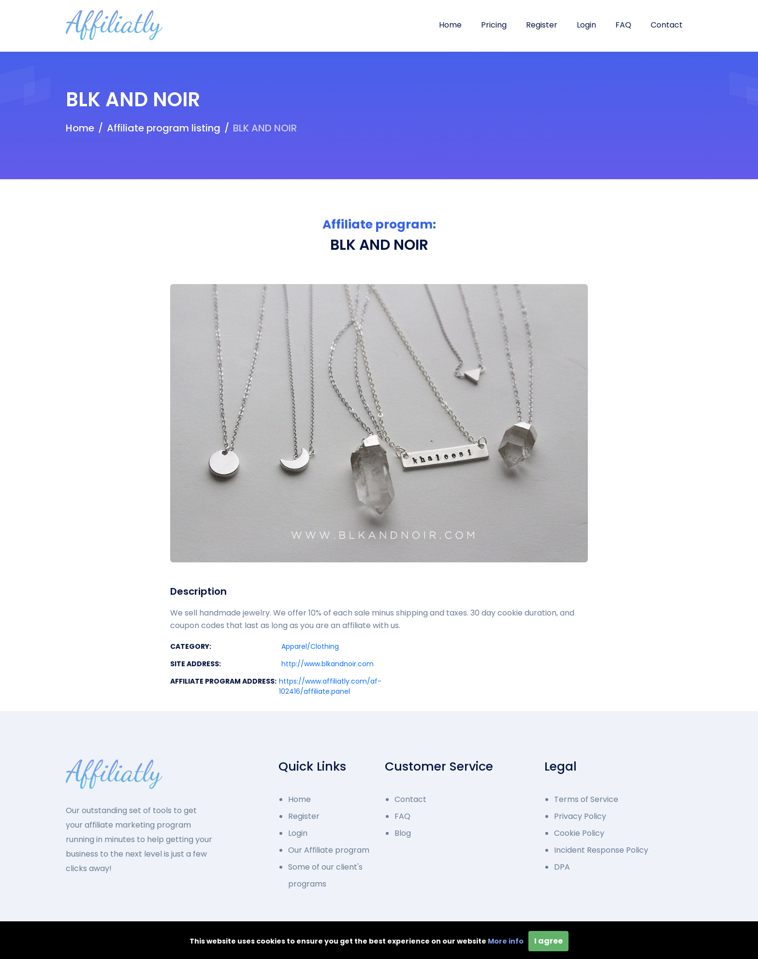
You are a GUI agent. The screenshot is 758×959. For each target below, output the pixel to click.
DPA (562, 867)
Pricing (494, 24)
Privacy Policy (580, 816)
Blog (402, 833)
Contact (667, 24)
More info (506, 941)
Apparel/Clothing (310, 646)
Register (541, 24)
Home (450, 24)
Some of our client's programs (325, 875)
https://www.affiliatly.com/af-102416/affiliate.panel (330, 686)
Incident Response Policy (601, 850)
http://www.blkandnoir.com (327, 664)
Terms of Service (586, 799)
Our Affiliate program (328, 850)
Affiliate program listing (163, 128)
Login (586, 24)
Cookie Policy (579, 833)
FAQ (623, 24)
